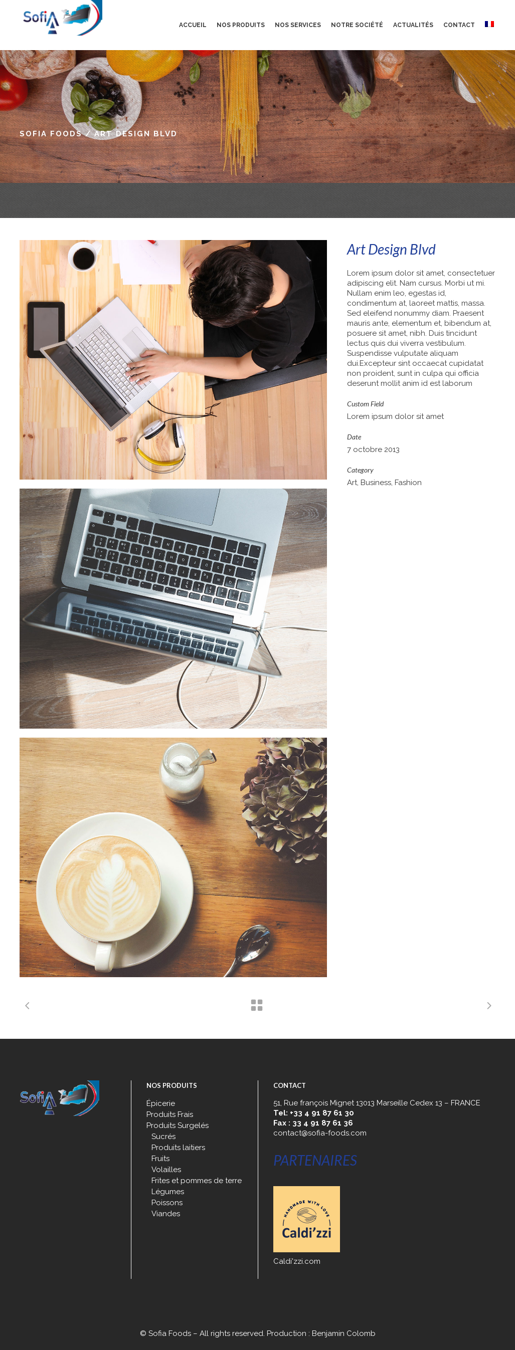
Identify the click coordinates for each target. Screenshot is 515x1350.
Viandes (165, 1213)
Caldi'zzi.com (296, 1261)
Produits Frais (169, 1114)
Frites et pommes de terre (196, 1180)
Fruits (160, 1158)
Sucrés (163, 1136)
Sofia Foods (51, 133)
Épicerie (160, 1103)
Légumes (167, 1191)
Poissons (167, 1202)
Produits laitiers (178, 1147)
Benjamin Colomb (344, 1333)
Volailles (166, 1169)
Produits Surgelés (177, 1125)
